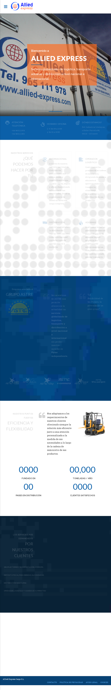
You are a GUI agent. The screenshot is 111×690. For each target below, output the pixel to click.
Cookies (104, 685)
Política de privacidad (71, 685)
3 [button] (69, 112)
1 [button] (41, 112)
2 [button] (55, 112)
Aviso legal (92, 685)
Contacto (52, 685)
